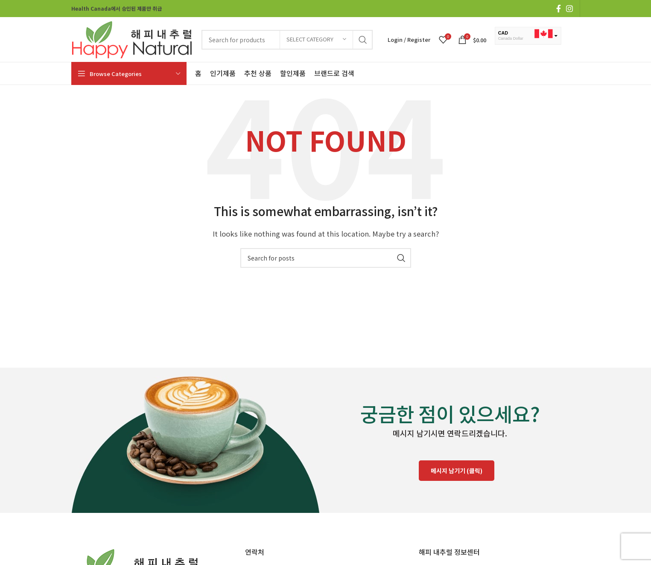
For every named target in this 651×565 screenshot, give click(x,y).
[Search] (325, 258)
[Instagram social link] (569, 8)
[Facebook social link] (558, 8)
